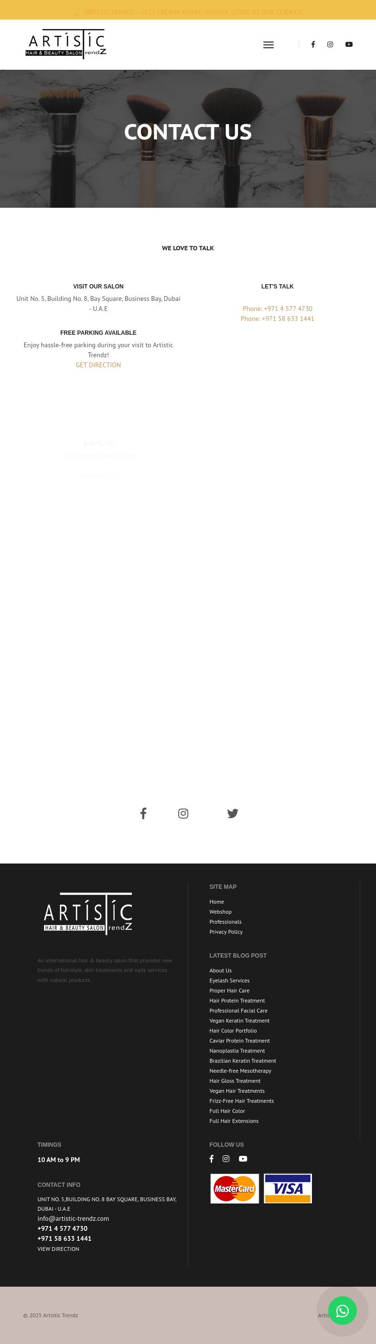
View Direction (58, 1248)
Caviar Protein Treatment (240, 1040)
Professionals (226, 921)
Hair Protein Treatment (237, 1000)
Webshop (221, 911)
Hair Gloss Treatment (235, 1080)
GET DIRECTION (98, 365)
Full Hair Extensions (234, 1120)
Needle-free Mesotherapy (240, 1070)
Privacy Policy (226, 931)
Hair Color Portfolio (233, 1030)
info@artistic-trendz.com (73, 1218)
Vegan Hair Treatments (237, 1090)
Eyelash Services (230, 980)
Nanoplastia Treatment (237, 1050)
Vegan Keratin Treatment (240, 1020)
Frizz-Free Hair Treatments (242, 1100)
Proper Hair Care (230, 990)
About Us (221, 970)
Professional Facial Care (239, 1010)
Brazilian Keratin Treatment (243, 1060)
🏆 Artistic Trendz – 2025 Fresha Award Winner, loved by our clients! (187, 12)
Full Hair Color (227, 1110)
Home (217, 901)
